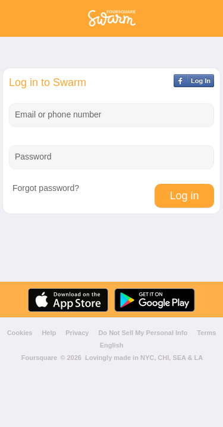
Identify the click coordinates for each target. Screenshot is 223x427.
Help (49, 333)
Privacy (77, 333)
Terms (206, 333)
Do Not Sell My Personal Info (142, 333)
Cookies (20, 333)
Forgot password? (45, 188)
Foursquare (39, 357)
